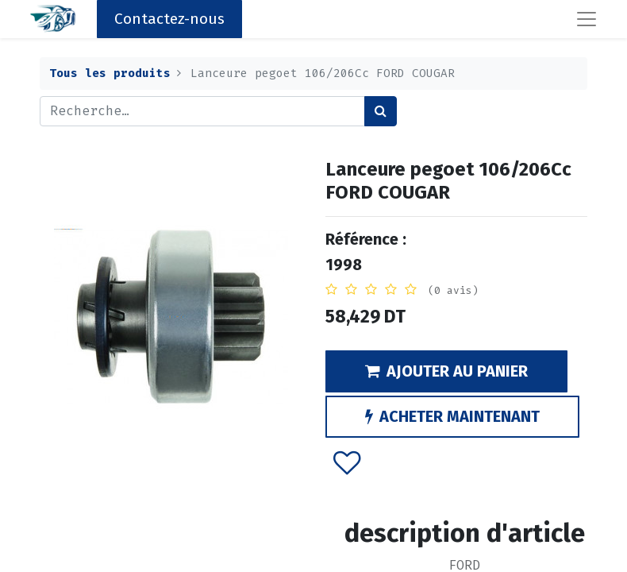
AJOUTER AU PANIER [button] (446, 371)
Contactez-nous (169, 19)
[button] (347, 462)
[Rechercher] (380, 111)
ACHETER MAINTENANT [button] (452, 416)
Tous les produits (110, 73)
